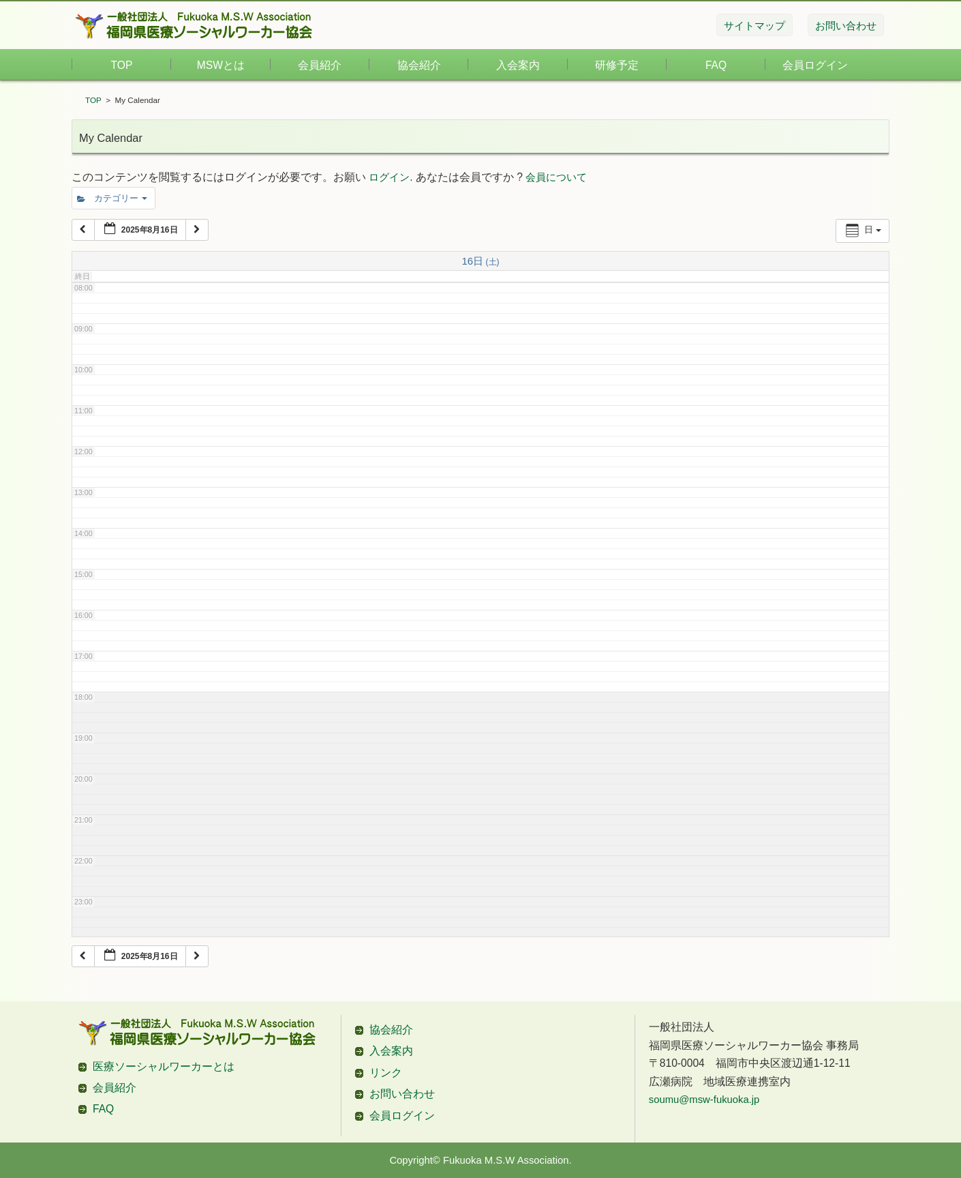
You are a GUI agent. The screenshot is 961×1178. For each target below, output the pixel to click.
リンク (385, 1072)
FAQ (716, 65)
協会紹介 (419, 65)
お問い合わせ (402, 1094)
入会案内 (518, 65)
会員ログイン (815, 65)
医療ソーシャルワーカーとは (163, 1066)
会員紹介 (319, 65)
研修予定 (617, 65)
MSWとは (221, 65)
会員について (556, 177)
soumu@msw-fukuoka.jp (704, 1099)
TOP (122, 65)
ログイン (389, 177)
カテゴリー (112, 198)
